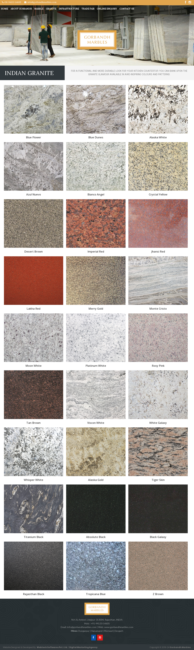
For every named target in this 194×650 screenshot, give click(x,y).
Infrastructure (69, 8)
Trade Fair (87, 8)
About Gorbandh (21, 8)
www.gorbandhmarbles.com (118, 627)
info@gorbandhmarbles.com (40, 2)
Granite (51, 8)
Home (4, 8)
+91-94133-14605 (11, 2)
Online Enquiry (107, 8)
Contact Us (126, 8)
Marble (39, 8)
